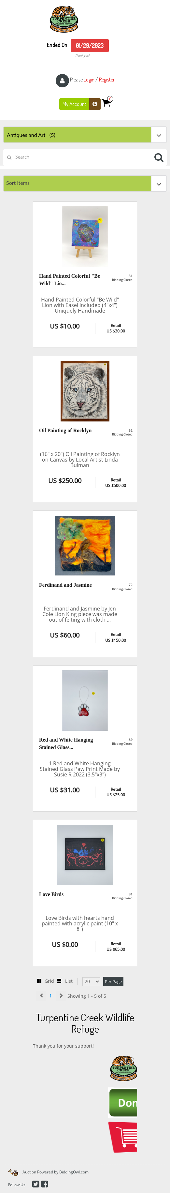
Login (89, 79)
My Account (82, 104)
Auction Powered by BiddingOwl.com (55, 1172)
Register (107, 79)
